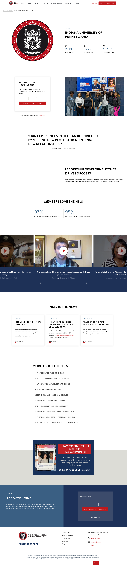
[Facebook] (20, 544)
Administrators (56, 3)
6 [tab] (70, 284)
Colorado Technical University (65, 335)
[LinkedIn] (25, 544)
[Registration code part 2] (32, 98)
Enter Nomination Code (107, 3)
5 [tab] (67, 284)
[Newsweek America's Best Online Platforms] (24, 556)
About (23, 3)
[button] (63, 251)
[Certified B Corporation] (102, 555)
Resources (69, 3)
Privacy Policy (66, 538)
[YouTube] (31, 544)
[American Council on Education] (65, 555)
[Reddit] (37, 544)
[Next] (85, 283)
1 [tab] (57, 284)
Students (45, 3)
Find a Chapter (33, 3)
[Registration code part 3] (41, 98)
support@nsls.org (96, 542)
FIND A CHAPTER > (8, 11)
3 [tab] (62, 284)
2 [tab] (59, 284)
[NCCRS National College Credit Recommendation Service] (42, 555)
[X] (28, 544)
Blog (63, 544)
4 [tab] (65, 284)
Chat (92, 545)
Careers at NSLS (66, 533)
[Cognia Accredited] (86, 555)
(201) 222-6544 (95, 538)
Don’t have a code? (95, 517)
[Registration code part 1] (24, 98)
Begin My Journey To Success (32, 103)
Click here (42, 115)
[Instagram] (23, 544)
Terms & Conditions (67, 535)
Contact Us (65, 541)
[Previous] (41, 283)
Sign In (94, 3)
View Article (19, 342)
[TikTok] (34, 544)
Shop (78, 3)
